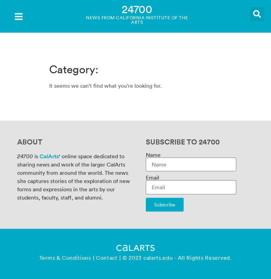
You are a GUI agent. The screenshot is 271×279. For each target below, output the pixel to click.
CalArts (49, 156)
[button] (257, 14)
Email (152, 177)
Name (153, 155)
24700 (137, 9)
